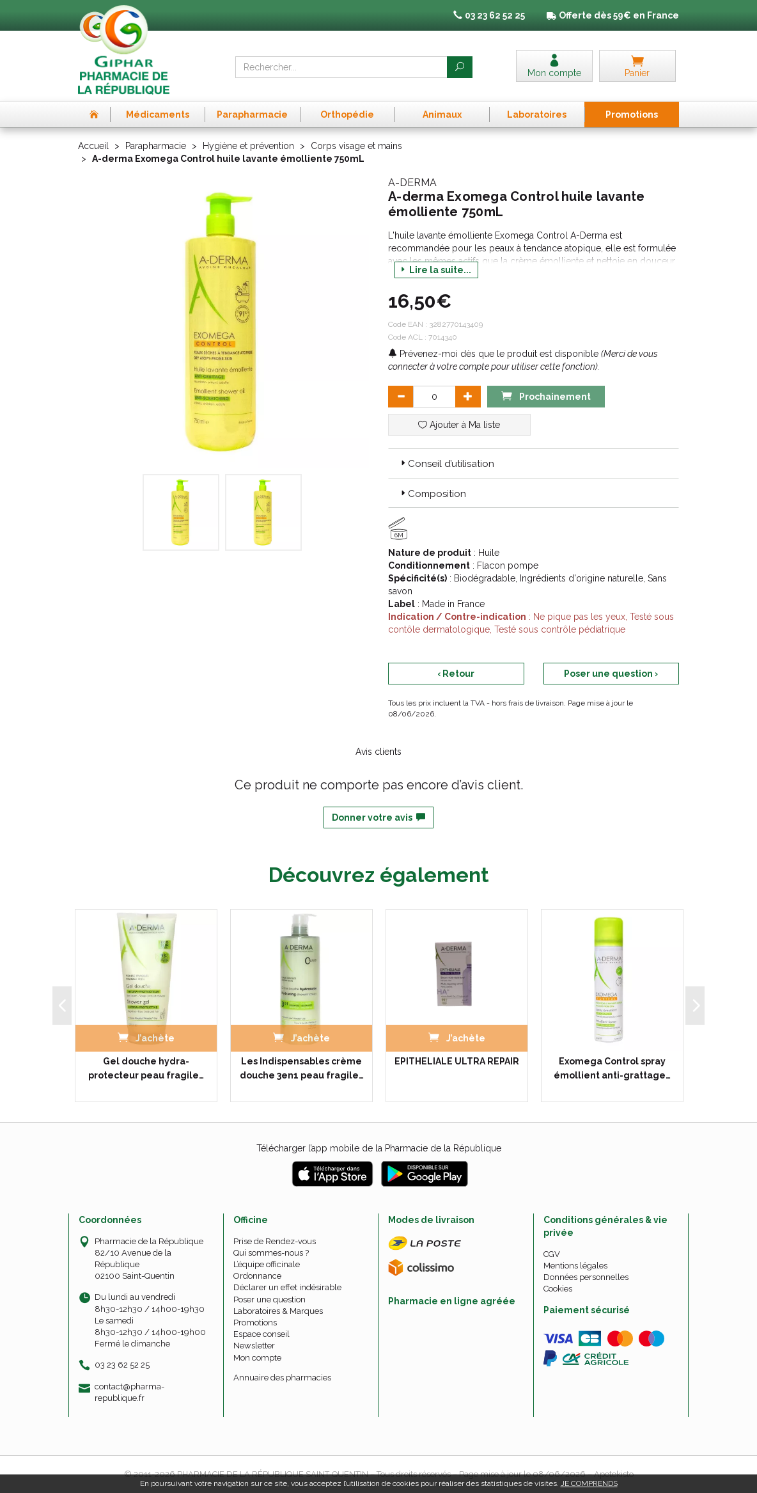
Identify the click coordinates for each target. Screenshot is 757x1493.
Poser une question (269, 1299)
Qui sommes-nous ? (271, 1253)
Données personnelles (585, 1277)
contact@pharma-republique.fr (129, 1392)
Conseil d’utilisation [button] (446, 464)
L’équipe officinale (266, 1264)
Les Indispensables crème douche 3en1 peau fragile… (302, 1068)
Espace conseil (261, 1334)
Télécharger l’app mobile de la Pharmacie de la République (378, 1148)
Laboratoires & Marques (278, 1311)
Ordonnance (257, 1276)
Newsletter (254, 1345)
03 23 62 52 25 (122, 1365)
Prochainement (546, 396)
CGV (551, 1254)
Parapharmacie (155, 146)
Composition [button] (432, 494)
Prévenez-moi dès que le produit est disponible (493, 354)
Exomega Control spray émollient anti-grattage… (612, 1068)
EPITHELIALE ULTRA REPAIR (456, 1061)
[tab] (533, 463)
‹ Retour (455, 673)
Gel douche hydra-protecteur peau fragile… (146, 1068)
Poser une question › (611, 673)
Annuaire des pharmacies (282, 1377)
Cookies (557, 1288)
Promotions (255, 1322)
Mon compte (257, 1358)
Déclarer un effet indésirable (287, 1287)
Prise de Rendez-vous (274, 1241)
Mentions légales (575, 1265)
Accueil (93, 146)
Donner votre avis (378, 817)
